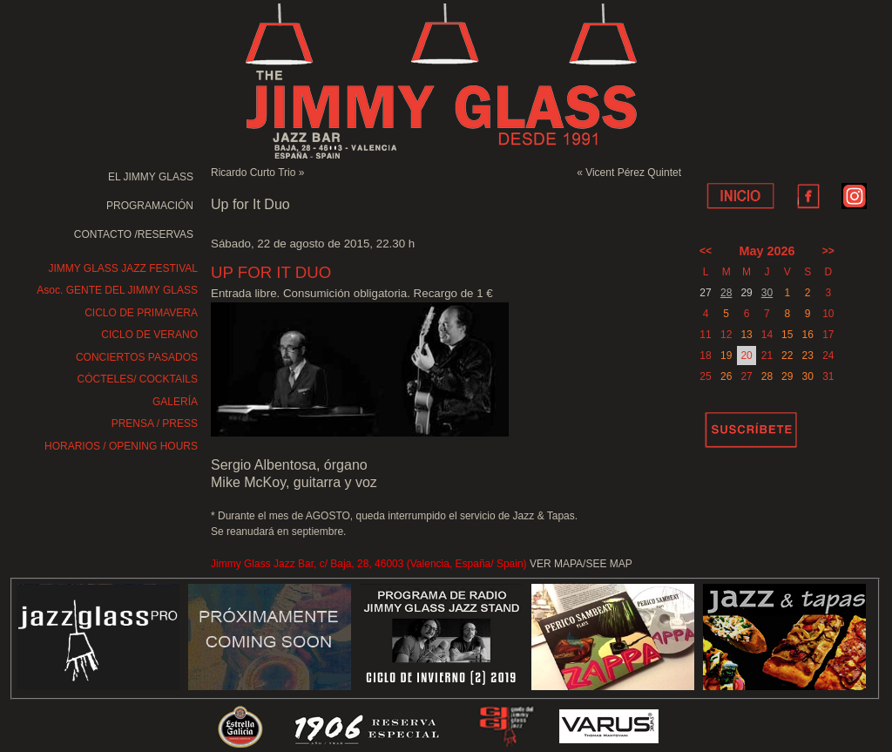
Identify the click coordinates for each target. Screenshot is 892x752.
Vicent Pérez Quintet (633, 172)
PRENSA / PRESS (155, 423)
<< (705, 251)
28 (726, 293)
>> (828, 251)
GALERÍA (175, 402)
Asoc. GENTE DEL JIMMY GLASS (117, 290)
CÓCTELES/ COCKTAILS (138, 379)
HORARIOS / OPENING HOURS (121, 446)
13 (746, 335)
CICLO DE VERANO (149, 335)
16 (807, 335)
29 (787, 376)
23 (807, 355)
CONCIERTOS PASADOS (137, 357)
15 (787, 335)
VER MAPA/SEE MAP (581, 564)
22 (787, 355)
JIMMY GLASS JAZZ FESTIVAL (123, 268)
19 (726, 355)
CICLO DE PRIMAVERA (141, 313)
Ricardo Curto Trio (253, 172)
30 (767, 293)
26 (726, 376)
